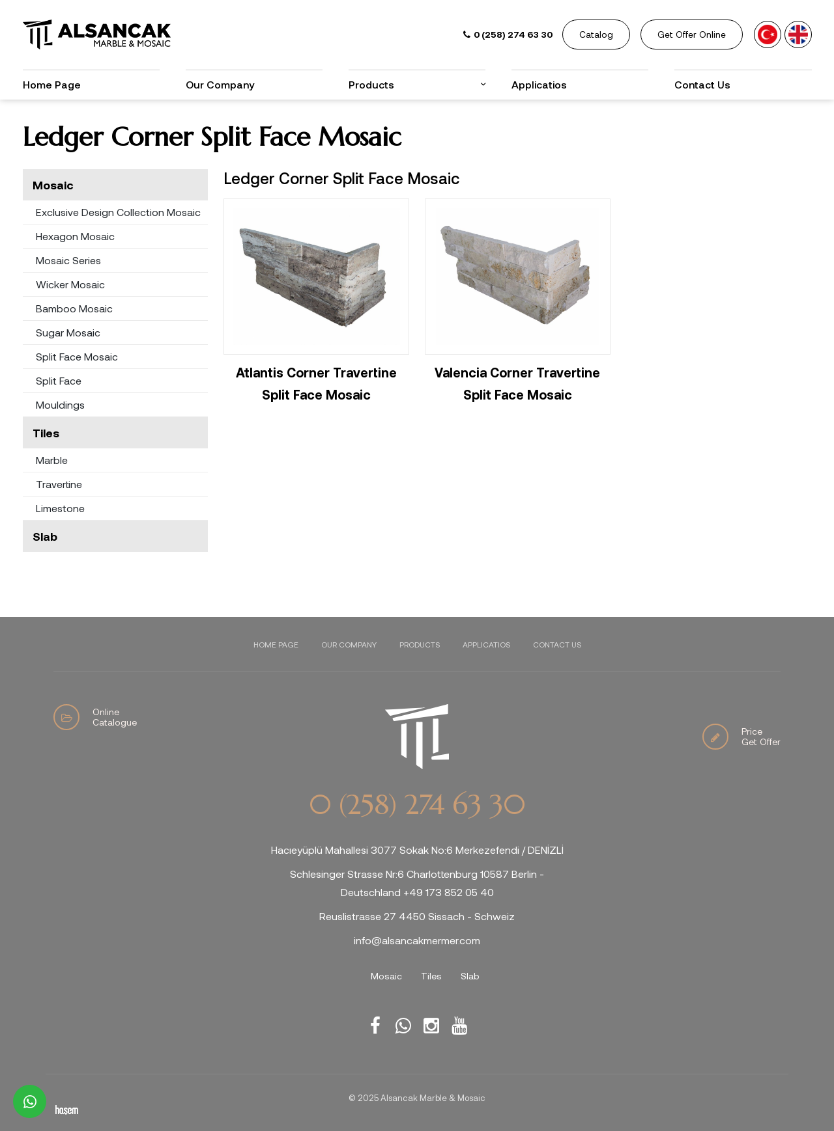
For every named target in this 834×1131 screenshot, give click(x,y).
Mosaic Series (68, 260)
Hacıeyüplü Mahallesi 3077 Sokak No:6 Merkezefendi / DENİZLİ (417, 849)
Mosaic (53, 185)
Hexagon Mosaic (75, 236)
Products (371, 84)
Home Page (52, 84)
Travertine (59, 484)
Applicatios (539, 84)
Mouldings (60, 404)
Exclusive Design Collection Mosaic (118, 212)
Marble (52, 460)
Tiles (46, 433)
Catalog (596, 34)
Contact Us (702, 84)
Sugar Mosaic (68, 332)
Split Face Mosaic (77, 356)
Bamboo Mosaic (74, 308)
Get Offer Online (691, 34)
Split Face (58, 380)
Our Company (220, 84)
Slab (45, 536)
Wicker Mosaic (70, 284)
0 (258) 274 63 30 (417, 805)
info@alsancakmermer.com (417, 940)
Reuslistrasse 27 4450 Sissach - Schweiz (417, 916)
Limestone (60, 508)
